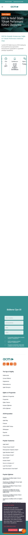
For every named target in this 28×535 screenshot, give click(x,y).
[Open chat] (24, 531)
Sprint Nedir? (6, 457)
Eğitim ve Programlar (9, 392)
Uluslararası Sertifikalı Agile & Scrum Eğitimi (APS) (12, 478)
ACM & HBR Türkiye (8, 426)
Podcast (5, 423)
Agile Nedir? (6, 444)
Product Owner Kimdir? (8, 447)
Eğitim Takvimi (6, 402)
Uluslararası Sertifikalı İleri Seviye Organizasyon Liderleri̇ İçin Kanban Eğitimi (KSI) (11, 491)
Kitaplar (5, 417)
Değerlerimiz (6, 381)
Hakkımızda (6, 375)
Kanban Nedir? (6, 460)
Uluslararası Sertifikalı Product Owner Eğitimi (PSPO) (12, 486)
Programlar (5, 399)
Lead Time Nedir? (7, 466)
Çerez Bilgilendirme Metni (10, 526)
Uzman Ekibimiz (7, 378)
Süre (6, 61)
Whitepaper (6, 429)
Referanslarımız (7, 384)
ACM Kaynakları (8, 413)
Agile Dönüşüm (6, 387)
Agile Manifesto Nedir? (8, 452)
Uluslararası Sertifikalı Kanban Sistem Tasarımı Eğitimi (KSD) (12, 495)
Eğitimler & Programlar (8, 396)
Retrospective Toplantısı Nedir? (10, 449)
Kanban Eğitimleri (7, 405)
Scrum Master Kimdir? (8, 455)
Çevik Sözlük (6, 435)
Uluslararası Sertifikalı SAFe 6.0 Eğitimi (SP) (12, 499)
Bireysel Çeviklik (8, 1)
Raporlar (5, 432)
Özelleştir (21, 530)
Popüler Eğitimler (8, 474)
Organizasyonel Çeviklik (18, 1)
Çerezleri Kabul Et (13, 530)
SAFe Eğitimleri (7, 408)
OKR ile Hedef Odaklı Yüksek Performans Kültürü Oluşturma (14, 7)
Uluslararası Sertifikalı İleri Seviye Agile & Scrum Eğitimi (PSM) (12, 482)
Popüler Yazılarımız (8, 440)
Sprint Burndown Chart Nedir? (10, 468)
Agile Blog (5, 420)
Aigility (8, 371)
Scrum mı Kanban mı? (8, 463)
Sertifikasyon (15, 61)
